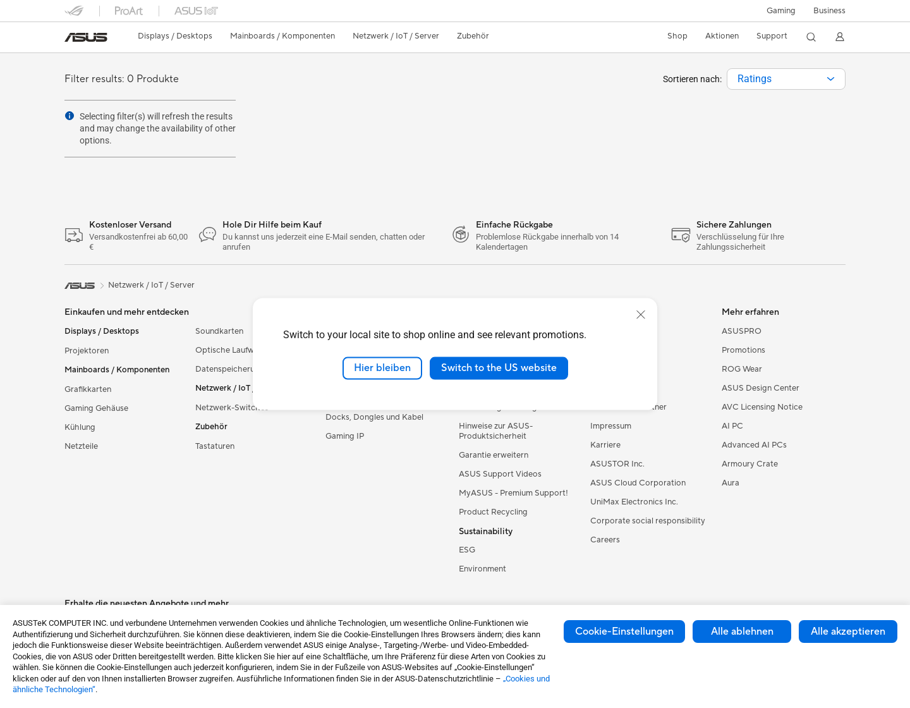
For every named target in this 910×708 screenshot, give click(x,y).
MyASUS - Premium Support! (513, 493)
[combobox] (786, 79)
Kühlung (79, 427)
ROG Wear (742, 369)
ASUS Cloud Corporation (638, 483)
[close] (641, 315)
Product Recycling (493, 512)
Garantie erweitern (493, 455)
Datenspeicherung (229, 369)
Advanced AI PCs (754, 445)
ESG (467, 550)
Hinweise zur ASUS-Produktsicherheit (496, 431)
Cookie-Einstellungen (624, 631)
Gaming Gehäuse (96, 408)
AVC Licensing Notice (762, 407)
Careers (605, 540)
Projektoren (86, 351)
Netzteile (81, 446)
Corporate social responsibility (647, 521)
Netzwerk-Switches (232, 408)
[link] (85, 37)
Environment (482, 569)
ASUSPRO (741, 331)
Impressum (610, 426)
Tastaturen (214, 446)
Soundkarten (219, 331)
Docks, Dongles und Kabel (374, 417)
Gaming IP (344, 436)
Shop (677, 36)
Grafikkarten (87, 389)
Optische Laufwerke (232, 350)
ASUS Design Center (760, 388)
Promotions (743, 350)
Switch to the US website (499, 368)
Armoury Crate (750, 464)
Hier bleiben (382, 368)
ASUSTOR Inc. (617, 464)
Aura (730, 483)
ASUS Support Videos (500, 474)
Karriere (605, 445)
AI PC (732, 426)
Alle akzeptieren (848, 631)
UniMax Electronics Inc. (634, 502)
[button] (781, 10)
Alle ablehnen (742, 631)
